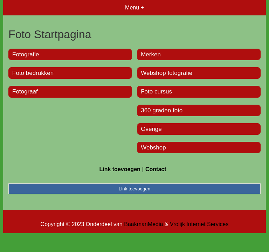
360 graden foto (161, 110)
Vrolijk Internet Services (199, 224)
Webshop (153, 147)
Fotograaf (25, 91)
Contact (155, 169)
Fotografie (25, 54)
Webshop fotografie (166, 73)
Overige (151, 129)
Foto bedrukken (33, 73)
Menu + (134, 7)
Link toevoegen (119, 169)
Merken (151, 54)
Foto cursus (156, 91)
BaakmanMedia (143, 224)
